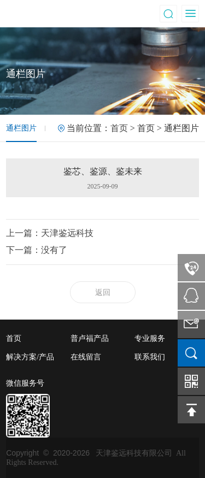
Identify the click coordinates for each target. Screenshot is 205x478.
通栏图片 (21, 128)
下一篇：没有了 (36, 250)
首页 (119, 128)
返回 (102, 292)
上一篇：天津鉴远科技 (49, 233)
